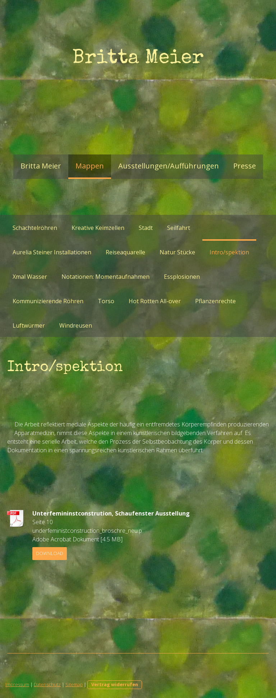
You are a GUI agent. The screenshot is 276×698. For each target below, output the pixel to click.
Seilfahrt (178, 228)
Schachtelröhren (35, 228)
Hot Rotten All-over (155, 301)
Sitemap (74, 684)
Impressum (17, 684)
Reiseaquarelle (125, 252)
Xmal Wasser (30, 277)
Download (49, 553)
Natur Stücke (177, 252)
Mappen (89, 166)
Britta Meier (40, 166)
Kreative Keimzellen (98, 228)
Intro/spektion (229, 252)
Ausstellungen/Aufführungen (168, 166)
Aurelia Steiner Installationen (52, 252)
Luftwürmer (29, 325)
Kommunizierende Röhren (48, 301)
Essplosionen (182, 277)
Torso (106, 301)
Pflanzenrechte (215, 301)
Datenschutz (47, 684)
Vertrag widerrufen (114, 684)
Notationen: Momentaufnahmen (105, 277)
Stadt (146, 228)
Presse (244, 166)
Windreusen (75, 325)
